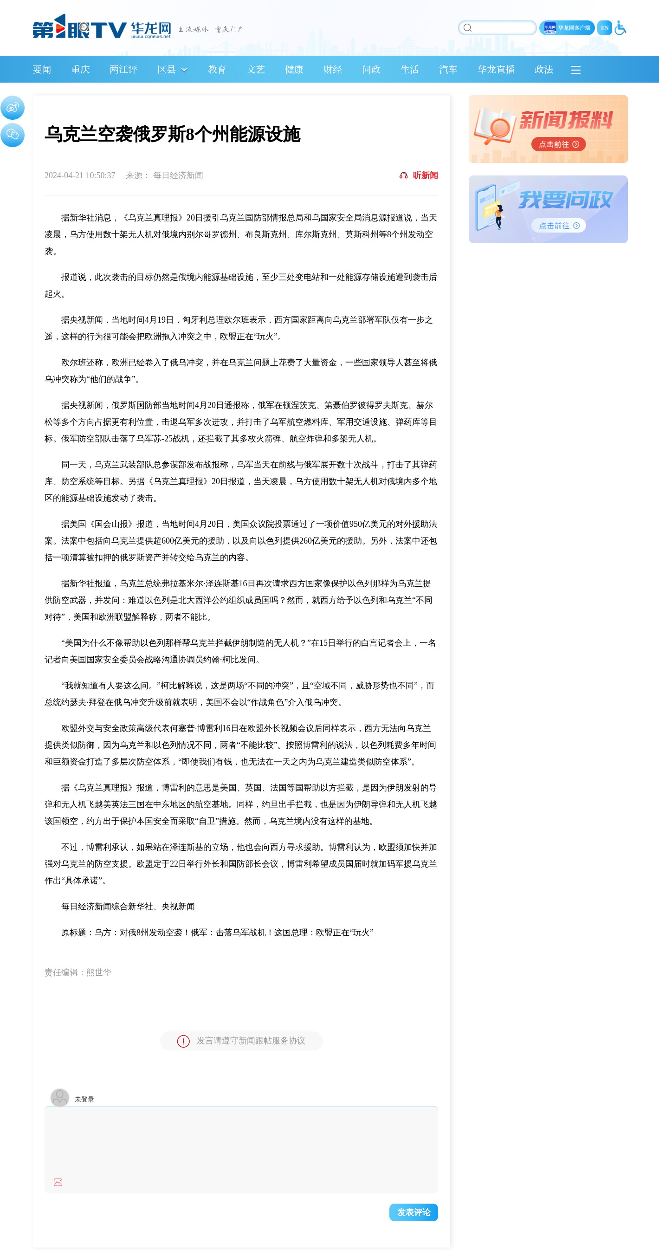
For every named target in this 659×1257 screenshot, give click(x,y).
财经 (332, 69)
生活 (410, 69)
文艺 (255, 69)
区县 (166, 69)
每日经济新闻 (178, 175)
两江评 (123, 69)
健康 (294, 69)
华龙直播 (496, 69)
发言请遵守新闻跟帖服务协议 (241, 1041)
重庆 (80, 69)
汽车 (448, 69)
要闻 (41, 69)
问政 (371, 69)
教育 (217, 69)
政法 (544, 69)
